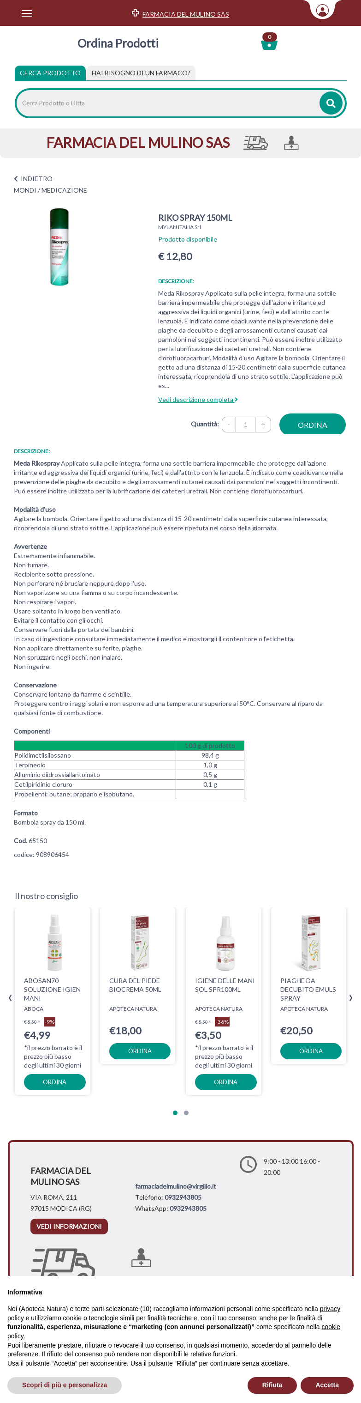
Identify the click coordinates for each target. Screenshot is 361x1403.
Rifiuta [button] (272, 1385)
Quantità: (205, 424)
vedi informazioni (69, 1226)
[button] (175, 1113)
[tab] (141, 73)
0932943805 (183, 1197)
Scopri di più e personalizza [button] (64, 1385)
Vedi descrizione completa (198, 399)
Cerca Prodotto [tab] (50, 73)
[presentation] (10, 998)
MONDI (25, 190)
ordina (312, 424)
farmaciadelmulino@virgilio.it (175, 1186)
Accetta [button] (327, 1385)
